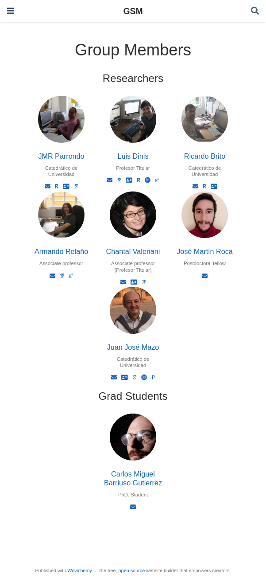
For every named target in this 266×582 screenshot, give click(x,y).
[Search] (255, 11)
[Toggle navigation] (10, 11)
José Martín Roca (205, 251)
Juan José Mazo (133, 347)
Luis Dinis (132, 156)
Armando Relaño (61, 251)
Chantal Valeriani (133, 251)
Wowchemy (79, 570)
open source (132, 570)
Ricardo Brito (204, 156)
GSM (133, 11)
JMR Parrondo (61, 156)
